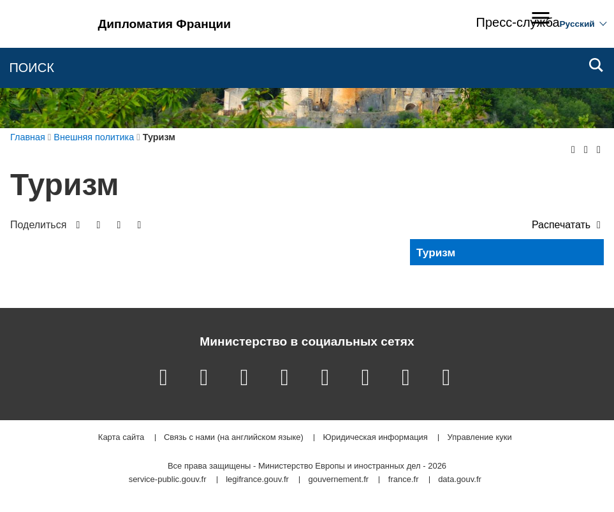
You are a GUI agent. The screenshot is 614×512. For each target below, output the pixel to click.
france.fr (403, 479)
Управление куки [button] (480, 437)
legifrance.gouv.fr (257, 479)
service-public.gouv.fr (168, 479)
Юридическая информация (375, 437)
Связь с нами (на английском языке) (233, 437)
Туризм (435, 252)
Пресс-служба (518, 22)
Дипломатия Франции (164, 24)
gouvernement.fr (339, 479)
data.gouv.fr (459, 479)
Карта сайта (121, 437)
